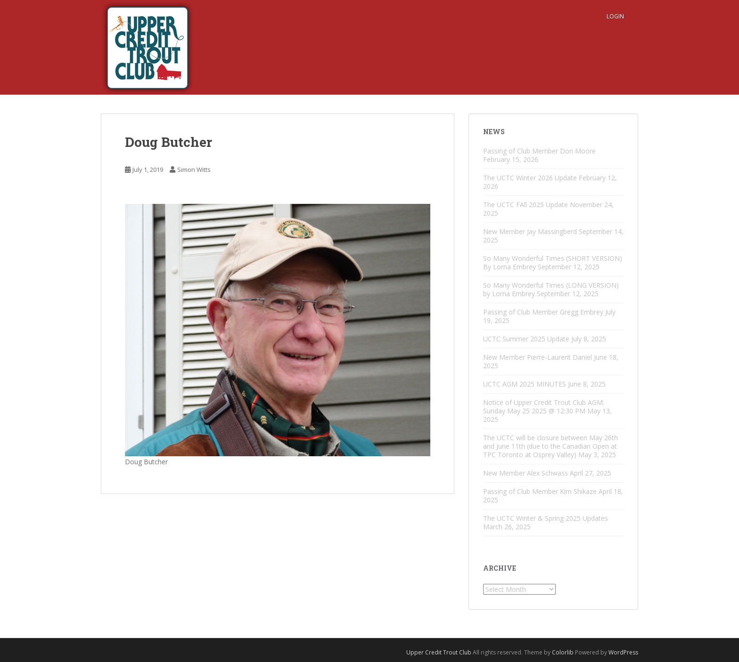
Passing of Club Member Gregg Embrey (543, 311)
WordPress (623, 652)
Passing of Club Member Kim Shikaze (540, 491)
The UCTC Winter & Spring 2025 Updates (545, 518)
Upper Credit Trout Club (438, 652)
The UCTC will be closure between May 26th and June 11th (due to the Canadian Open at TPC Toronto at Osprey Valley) (550, 446)
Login (615, 16)
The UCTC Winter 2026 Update (530, 177)
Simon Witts (194, 169)
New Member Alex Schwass (525, 472)
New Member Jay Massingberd (530, 231)
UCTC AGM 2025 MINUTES (524, 383)
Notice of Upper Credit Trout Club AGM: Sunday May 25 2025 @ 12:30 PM (543, 406)
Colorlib (563, 652)
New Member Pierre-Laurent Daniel (537, 357)
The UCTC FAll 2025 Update (525, 204)
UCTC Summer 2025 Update (526, 338)
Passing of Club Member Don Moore (539, 150)
